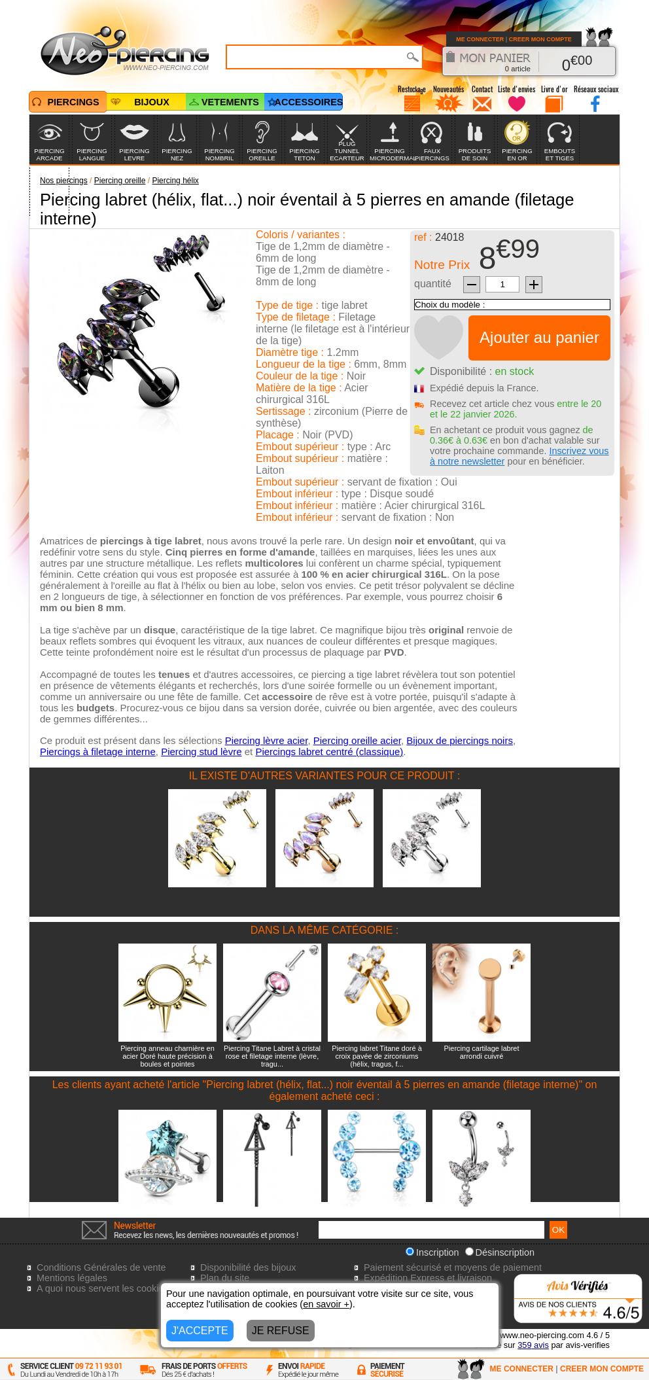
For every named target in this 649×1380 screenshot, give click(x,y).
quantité (432, 283)
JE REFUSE (280, 1330)
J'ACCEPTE (199, 1330)
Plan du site (224, 1278)
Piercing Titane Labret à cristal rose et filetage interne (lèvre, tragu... (272, 1056)
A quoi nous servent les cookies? (105, 1288)
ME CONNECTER (480, 39)
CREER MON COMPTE (540, 39)
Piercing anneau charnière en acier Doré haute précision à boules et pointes (167, 1056)
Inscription (432, 1252)
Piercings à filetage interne (98, 751)
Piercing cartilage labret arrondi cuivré (481, 1052)
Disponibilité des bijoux (248, 1267)
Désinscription (500, 1252)
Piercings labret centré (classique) (329, 751)
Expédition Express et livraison (428, 1278)
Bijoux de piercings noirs (459, 740)
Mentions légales (72, 1278)
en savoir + (326, 1304)
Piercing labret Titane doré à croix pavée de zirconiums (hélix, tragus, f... (377, 1056)
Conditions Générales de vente (101, 1267)
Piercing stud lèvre (201, 751)
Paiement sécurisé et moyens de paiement (453, 1267)
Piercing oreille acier (357, 740)
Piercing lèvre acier (266, 740)
